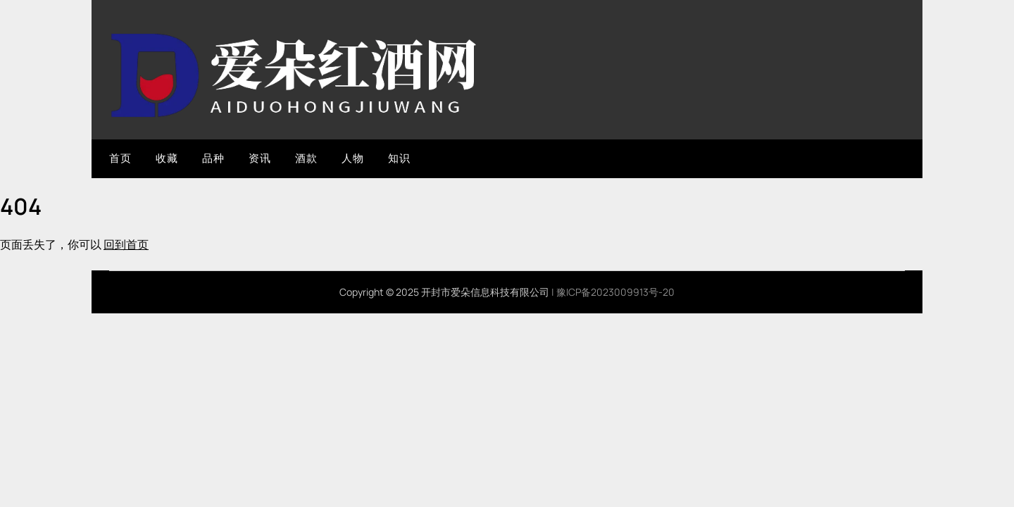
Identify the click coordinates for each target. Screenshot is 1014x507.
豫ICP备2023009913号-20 (615, 292)
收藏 (166, 158)
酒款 (306, 158)
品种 (213, 158)
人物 (352, 158)
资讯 (259, 158)
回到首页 (126, 244)
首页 (120, 158)
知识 (399, 158)
